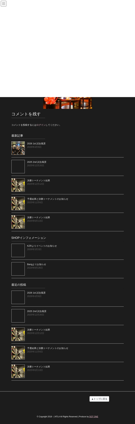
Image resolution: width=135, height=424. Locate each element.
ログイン (41, 125)
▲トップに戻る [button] (99, 399)
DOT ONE (93, 417)
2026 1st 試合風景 (36, 143)
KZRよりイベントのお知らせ (42, 246)
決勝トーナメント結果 (38, 180)
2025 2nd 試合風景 (36, 162)
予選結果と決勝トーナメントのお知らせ (47, 199)
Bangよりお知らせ (36, 264)
